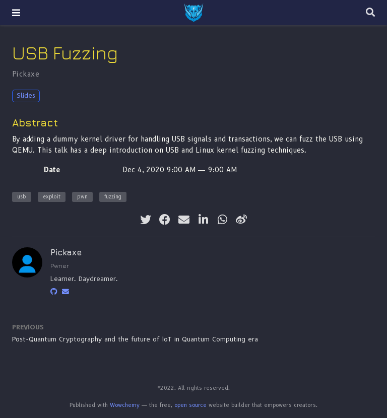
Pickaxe (25, 74)
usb (21, 196)
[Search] (370, 13)
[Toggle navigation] (16, 12)
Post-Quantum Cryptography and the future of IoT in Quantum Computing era (135, 339)
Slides (26, 95)
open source (190, 405)
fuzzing (112, 196)
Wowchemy (125, 405)
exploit (51, 196)
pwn (82, 196)
